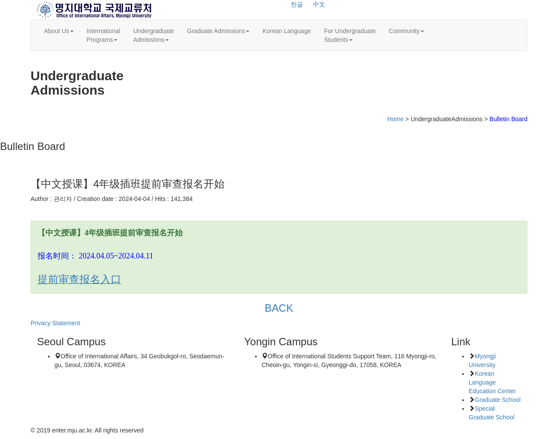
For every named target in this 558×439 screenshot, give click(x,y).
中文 (319, 4)
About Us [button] (59, 30)
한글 (297, 4)
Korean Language (286, 30)
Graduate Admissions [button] (218, 30)
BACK (279, 308)
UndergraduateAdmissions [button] (153, 35)
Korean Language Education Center (492, 382)
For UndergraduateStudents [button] (349, 35)
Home (396, 119)
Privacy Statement (55, 323)
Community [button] (406, 30)
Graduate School (498, 399)
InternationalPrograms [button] (103, 35)
